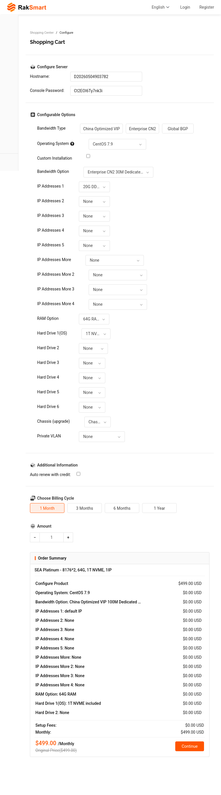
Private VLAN (49, 436)
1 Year (159, 508)
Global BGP (178, 128)
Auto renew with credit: (50, 474)
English (161, 7)
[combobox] (117, 144)
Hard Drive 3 (48, 362)
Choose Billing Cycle (55, 498)
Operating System (55, 143)
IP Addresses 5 (50, 245)
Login (185, 7)
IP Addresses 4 (50, 230)
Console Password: (47, 90)
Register (206, 7)
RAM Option (48, 318)
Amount (44, 526)
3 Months (84, 508)
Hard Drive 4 (48, 377)
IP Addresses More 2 (55, 274)
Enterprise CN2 (142, 128)
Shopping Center (42, 33)
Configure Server (52, 67)
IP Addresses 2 (50, 201)
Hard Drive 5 (48, 392)
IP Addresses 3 (50, 215)
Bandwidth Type (51, 128)
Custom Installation (54, 158)
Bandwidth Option (53, 171)
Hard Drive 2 (48, 347)
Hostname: (39, 76)
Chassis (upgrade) (53, 421)
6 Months (122, 508)
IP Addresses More (54, 259)
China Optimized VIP (101, 128)
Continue (190, 746)
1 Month (47, 508)
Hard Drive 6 (48, 406)
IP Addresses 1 (50, 186)
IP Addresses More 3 (55, 289)
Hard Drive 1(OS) (52, 333)
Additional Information (57, 465)
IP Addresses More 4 (55, 303)
